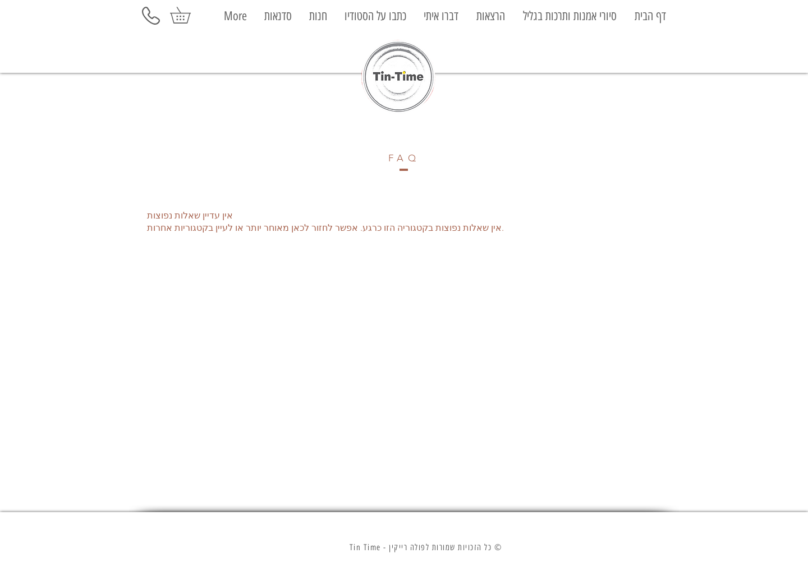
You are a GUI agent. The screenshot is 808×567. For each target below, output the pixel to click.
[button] (188, 15)
